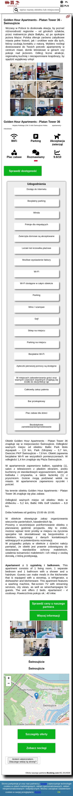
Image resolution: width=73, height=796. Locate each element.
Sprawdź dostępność (23, 171)
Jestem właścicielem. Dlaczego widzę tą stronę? (22, 760)
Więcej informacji (48, 615)
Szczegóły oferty (36, 734)
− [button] (8, 683)
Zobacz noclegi (36, 748)
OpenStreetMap (61, 724)
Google (43, 784)
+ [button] (8, 678)
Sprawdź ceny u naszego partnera (48, 605)
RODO (38, 792)
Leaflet (48, 724)
